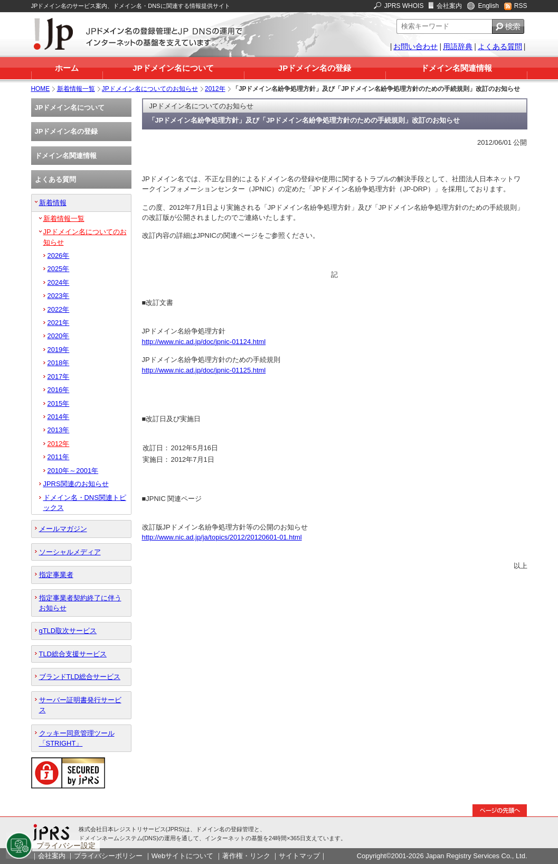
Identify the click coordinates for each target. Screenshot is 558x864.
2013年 (59, 430)
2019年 (59, 350)
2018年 (59, 363)
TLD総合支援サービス (73, 654)
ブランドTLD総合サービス (79, 677)
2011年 (59, 457)
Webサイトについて (182, 856)
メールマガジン (63, 529)
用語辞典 (457, 46)
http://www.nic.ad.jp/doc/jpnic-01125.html (204, 370)
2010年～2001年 (73, 471)
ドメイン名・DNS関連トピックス (84, 503)
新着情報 (53, 203)
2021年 (59, 323)
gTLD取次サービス (68, 631)
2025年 (59, 269)
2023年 (59, 296)
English (488, 6)
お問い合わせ (415, 46)
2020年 (59, 336)
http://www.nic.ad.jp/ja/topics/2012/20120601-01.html (222, 537)
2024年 (59, 282)
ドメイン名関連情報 (456, 67)
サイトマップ (299, 856)
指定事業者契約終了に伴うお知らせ (80, 603)
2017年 (59, 376)
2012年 (215, 88)
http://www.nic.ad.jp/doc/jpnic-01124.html (204, 342)
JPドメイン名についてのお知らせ (150, 88)
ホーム (67, 67)
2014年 (59, 417)
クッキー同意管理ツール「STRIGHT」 (77, 738)
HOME (40, 88)
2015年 (59, 403)
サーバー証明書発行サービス (80, 705)
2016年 (59, 390)
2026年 (59, 255)
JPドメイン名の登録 (314, 67)
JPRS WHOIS (404, 6)
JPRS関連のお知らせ (76, 484)
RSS (520, 6)
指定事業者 (56, 575)
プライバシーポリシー (108, 856)
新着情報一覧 (76, 88)
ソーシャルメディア (70, 552)
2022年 (59, 309)
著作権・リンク (246, 856)
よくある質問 (500, 46)
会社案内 (449, 6)
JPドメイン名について (173, 67)
